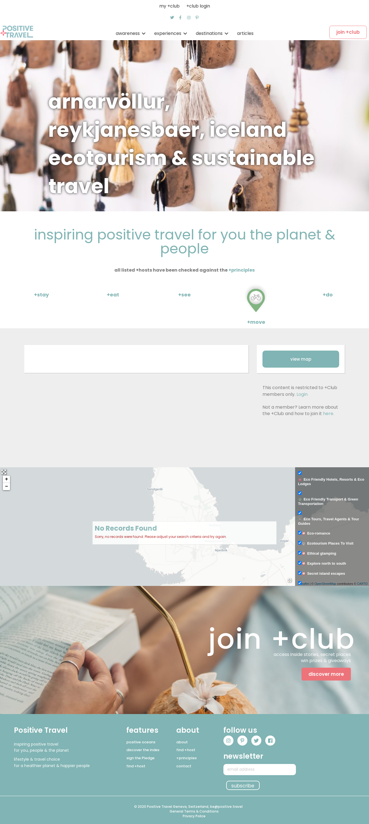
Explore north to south (324, 563)
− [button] (6, 486)
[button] (172, 17)
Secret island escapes (323, 573)
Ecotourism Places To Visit (327, 543)
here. (328, 413)
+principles (241, 270)
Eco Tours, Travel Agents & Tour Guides (328, 521)
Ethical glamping (319, 553)
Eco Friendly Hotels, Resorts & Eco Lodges (331, 481)
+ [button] (6, 479)
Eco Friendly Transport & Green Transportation (328, 501)
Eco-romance (316, 533)
